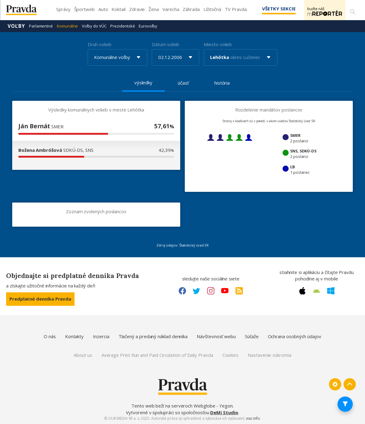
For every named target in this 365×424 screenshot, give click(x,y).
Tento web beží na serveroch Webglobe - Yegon (182, 405)
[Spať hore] (350, 384)
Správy (63, 9)
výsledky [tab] (143, 82)
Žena (153, 9)
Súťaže (252, 336)
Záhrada (191, 9)
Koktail (118, 9)
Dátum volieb (165, 44)
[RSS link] (239, 290)
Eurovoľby (148, 25)
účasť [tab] (183, 82)
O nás (50, 336)
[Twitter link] (196, 290)
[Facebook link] (182, 290)
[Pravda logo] (26, 11)
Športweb (84, 9)
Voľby (16, 25)
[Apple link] (302, 290)
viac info (253, 418)
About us (83, 355)
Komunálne (67, 25)
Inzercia (101, 336)
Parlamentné (41, 25)
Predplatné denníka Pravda (40, 298)
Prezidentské (122, 25)
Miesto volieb (218, 44)
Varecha (170, 9)
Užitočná (212, 9)
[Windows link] (330, 290)
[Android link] (316, 290)
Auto (103, 9)
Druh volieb (99, 44)
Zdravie (137, 9)
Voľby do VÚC (94, 25)
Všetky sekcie (270, 8)
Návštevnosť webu (216, 336)
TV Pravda (235, 9)
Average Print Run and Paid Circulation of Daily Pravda (157, 355)
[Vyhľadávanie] (351, 10)
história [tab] (222, 82)
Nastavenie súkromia (269, 355)
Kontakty (74, 336)
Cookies (230, 355)
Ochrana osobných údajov (294, 336)
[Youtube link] (224, 290)
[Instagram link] (210, 290)
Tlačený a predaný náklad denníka (153, 336)
